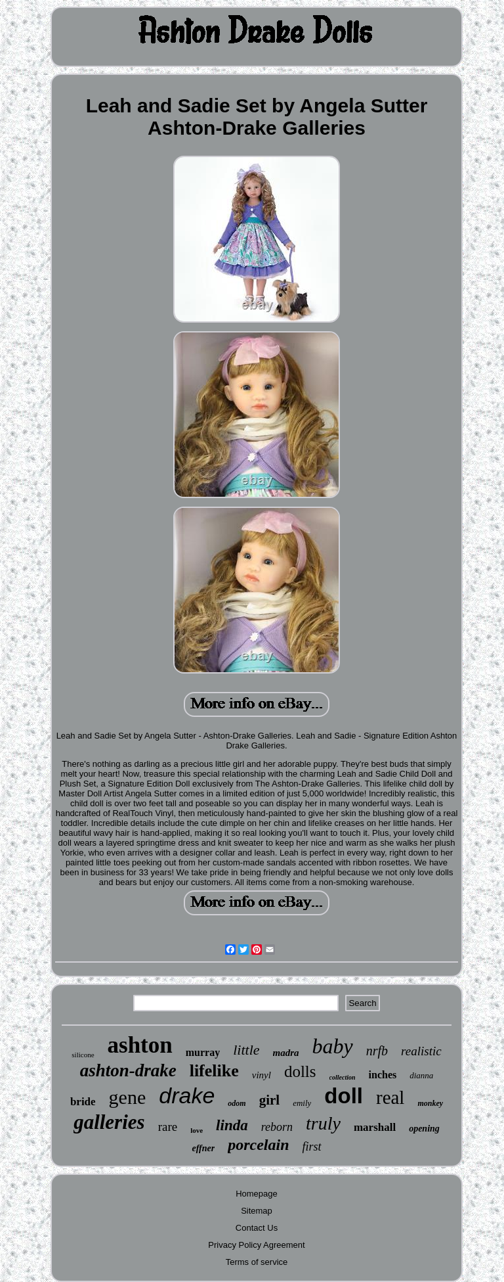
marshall (375, 1127)
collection (342, 1077)
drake (187, 1095)
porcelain (258, 1144)
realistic (421, 1051)
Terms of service (257, 1262)
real (390, 1097)
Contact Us (257, 1228)
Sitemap (256, 1211)
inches (383, 1074)
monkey (430, 1103)
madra (286, 1052)
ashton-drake (128, 1070)
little (246, 1050)
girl (269, 1100)
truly (323, 1123)
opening (424, 1128)
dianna (421, 1075)
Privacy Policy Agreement (256, 1245)
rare (168, 1126)
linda (232, 1125)
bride (83, 1101)
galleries (109, 1121)
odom (236, 1103)
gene (127, 1097)
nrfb (377, 1050)
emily (302, 1103)
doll (343, 1096)
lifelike (214, 1070)
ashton (140, 1045)
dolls (300, 1071)
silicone (83, 1055)
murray (203, 1052)
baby (332, 1046)
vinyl (261, 1075)
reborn (277, 1126)
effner (203, 1148)
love (196, 1130)
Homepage (257, 1194)
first (312, 1146)
